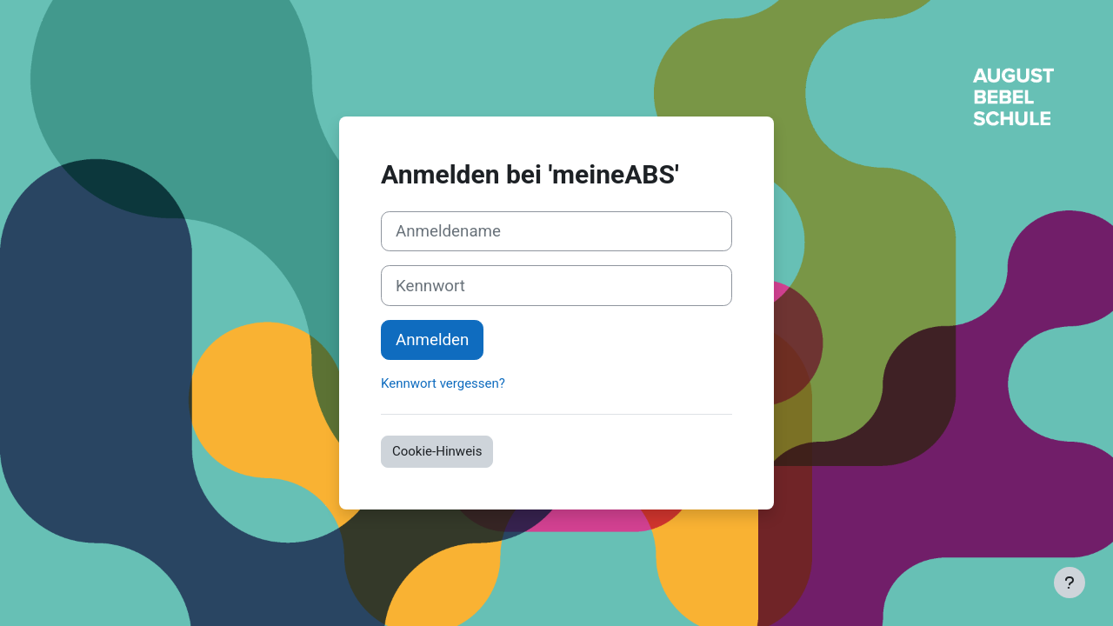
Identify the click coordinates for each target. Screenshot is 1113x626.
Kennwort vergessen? (443, 383)
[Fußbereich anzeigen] (1069, 582)
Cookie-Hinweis (437, 451)
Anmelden (432, 340)
